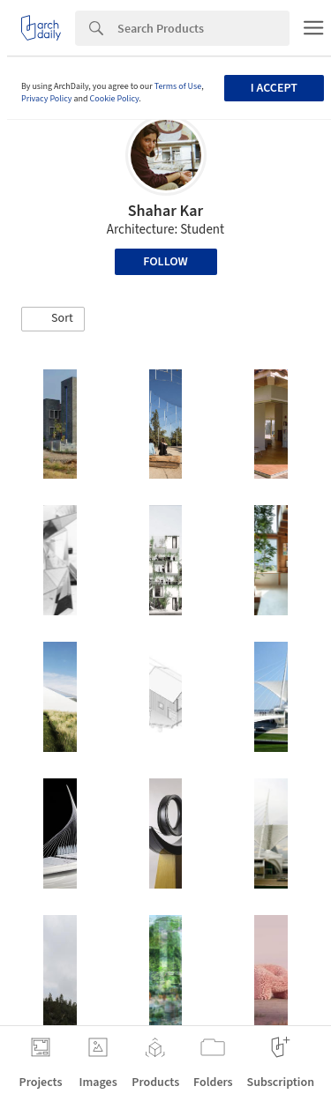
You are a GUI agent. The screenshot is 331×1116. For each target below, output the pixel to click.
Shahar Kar (166, 211)
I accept (274, 88)
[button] (53, 319)
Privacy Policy (46, 99)
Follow (165, 262)
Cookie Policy (114, 99)
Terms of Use (178, 86)
